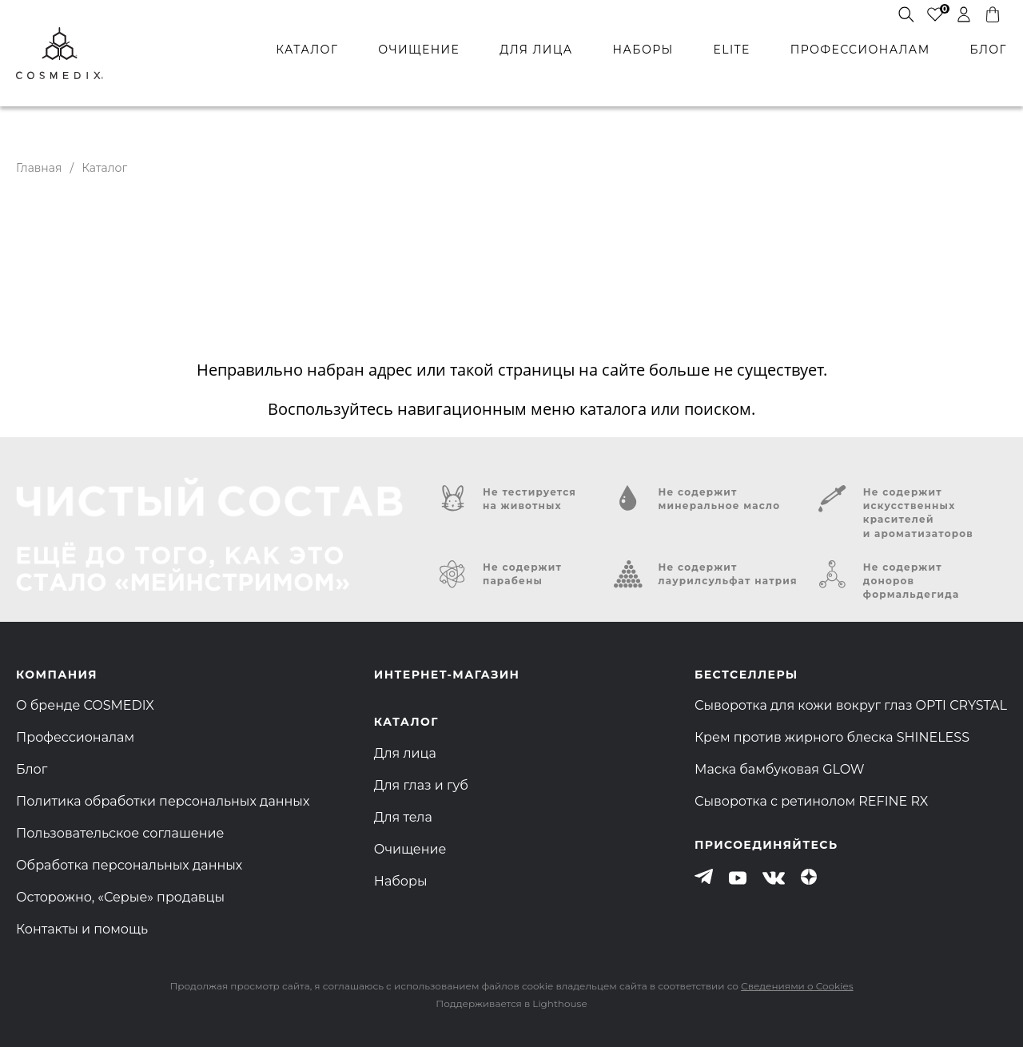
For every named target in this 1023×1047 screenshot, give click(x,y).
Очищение (410, 849)
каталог (307, 49)
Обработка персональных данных (129, 865)
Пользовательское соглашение (120, 833)
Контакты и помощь (82, 929)
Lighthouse (559, 1003)
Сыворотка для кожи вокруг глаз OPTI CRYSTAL (851, 705)
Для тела (403, 817)
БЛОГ (988, 49)
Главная (39, 168)
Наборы (401, 881)
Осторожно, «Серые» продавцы (120, 897)
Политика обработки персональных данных (162, 801)
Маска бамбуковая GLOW (780, 769)
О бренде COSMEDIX (85, 705)
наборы (643, 49)
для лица (536, 49)
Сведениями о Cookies (797, 986)
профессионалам (860, 49)
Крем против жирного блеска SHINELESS (832, 737)
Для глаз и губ (421, 785)
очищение (419, 49)
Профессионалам (75, 737)
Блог (31, 769)
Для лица (405, 753)
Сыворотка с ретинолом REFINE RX (811, 801)
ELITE (731, 49)
